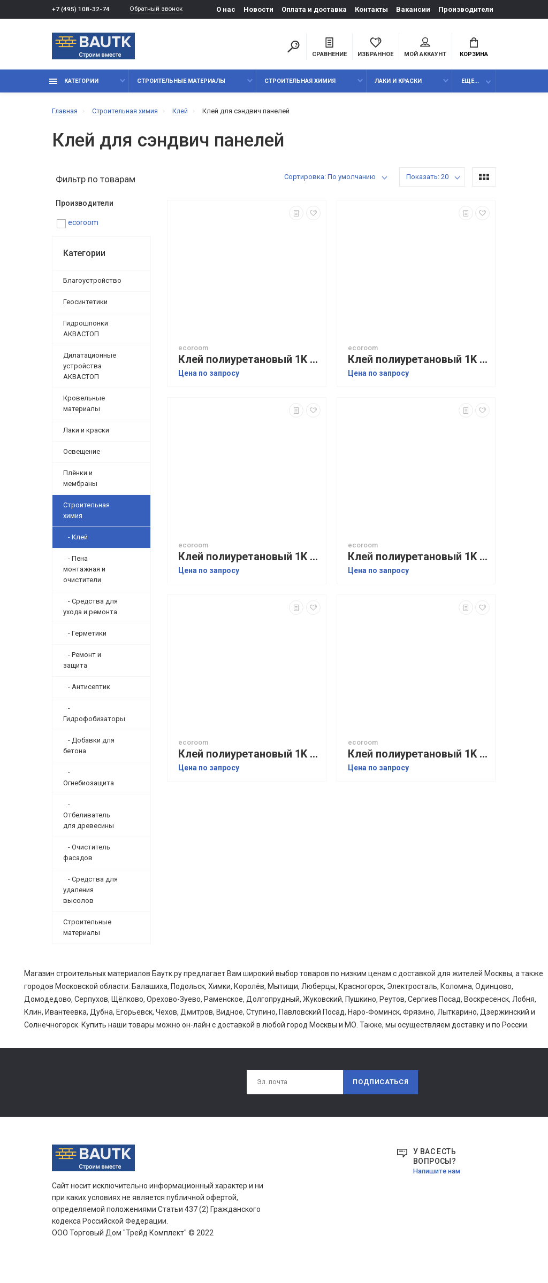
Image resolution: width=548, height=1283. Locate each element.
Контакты (371, 9)
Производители (465, 9)
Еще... (470, 86)
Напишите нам (439, 1178)
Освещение (81, 457)
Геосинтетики (85, 307)
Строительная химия (300, 86)
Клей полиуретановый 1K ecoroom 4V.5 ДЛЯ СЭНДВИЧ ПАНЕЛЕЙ (419, 563)
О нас (225, 9)
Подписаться (379, 1089)
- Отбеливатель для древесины (88, 820)
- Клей (75, 542)
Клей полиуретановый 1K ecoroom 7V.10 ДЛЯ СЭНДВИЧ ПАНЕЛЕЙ (419, 365)
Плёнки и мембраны (80, 483)
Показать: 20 (427, 183)
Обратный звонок (161, 9)
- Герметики (84, 639)
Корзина (474, 48)
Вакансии (413, 9)
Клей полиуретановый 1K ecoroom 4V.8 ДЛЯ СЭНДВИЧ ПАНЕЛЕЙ (249, 563)
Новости (258, 9)
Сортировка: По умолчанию (330, 183)
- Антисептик (86, 692)
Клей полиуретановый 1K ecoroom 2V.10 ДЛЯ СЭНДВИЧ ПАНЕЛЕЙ (249, 365)
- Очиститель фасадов (86, 857)
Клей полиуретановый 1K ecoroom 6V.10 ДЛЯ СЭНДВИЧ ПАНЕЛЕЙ (419, 760)
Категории (73, 86)
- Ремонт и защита (82, 665)
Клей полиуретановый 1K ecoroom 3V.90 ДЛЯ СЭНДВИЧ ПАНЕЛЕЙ (249, 760)
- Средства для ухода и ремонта (90, 611)
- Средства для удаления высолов (90, 895)
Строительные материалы (181, 86)
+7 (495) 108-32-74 (81, 9)
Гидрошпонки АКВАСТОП (85, 333)
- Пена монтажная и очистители (84, 574)
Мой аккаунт (425, 48)
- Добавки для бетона (89, 750)
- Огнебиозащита (88, 783)
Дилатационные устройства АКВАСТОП (89, 371)
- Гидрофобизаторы (94, 718)
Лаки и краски (398, 86)
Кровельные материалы (84, 408)
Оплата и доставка (314, 9)
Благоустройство (92, 286)
